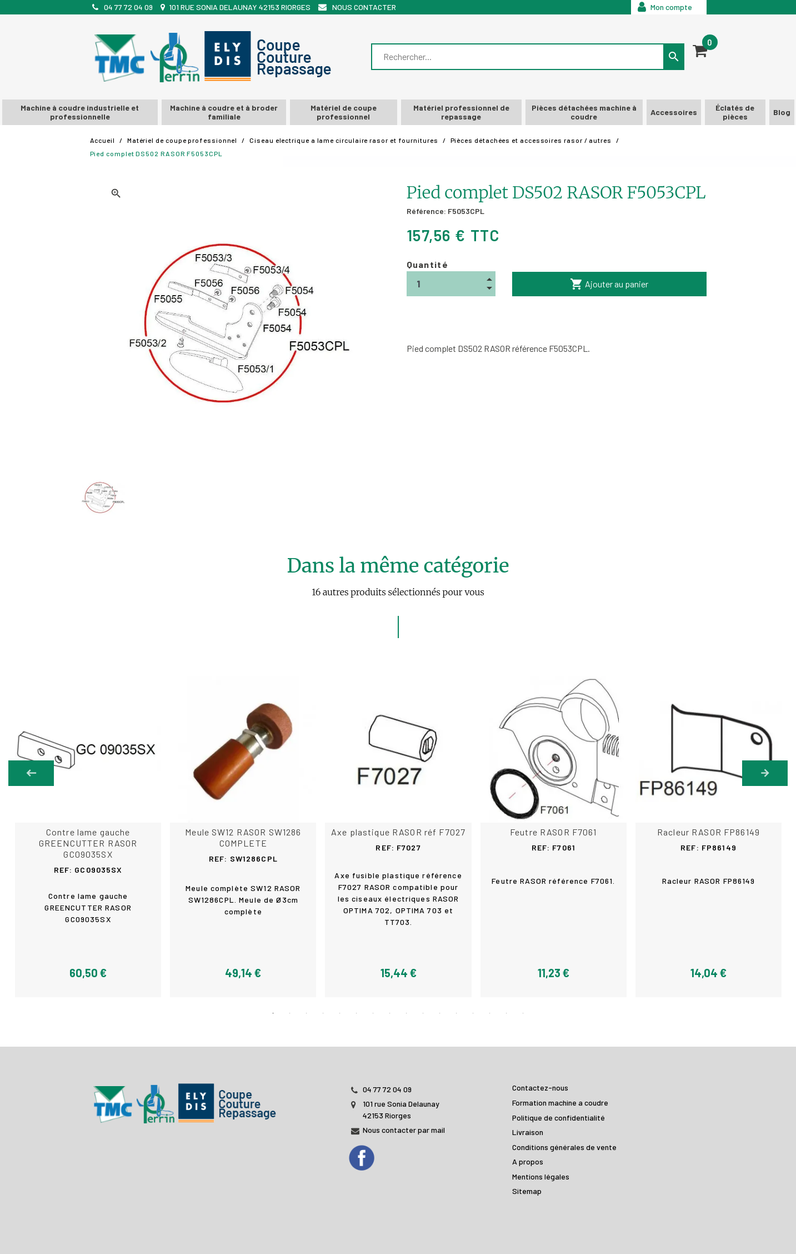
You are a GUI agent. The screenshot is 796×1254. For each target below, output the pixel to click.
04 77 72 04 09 (128, 7)
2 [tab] (290, 1012)
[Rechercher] (518, 56)
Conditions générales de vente (564, 1146)
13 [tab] (473, 1012)
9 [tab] (406, 1012)
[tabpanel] (398, 836)
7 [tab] (373, 1012)
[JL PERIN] (187, 1097)
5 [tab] (340, 1012)
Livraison (527, 1131)
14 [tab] (489, 1012)
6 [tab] (356, 1012)
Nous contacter (364, 7)
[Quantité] (451, 283)
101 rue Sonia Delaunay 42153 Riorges (240, 7)
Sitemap (527, 1190)
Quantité (428, 264)
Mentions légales (540, 1176)
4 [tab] (323, 1012)
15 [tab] (506, 1012)
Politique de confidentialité (558, 1116)
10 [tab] (423, 1012)
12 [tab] (456, 1012)
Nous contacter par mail (404, 1129)
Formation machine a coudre (560, 1102)
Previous (31, 773)
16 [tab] (523, 1012)
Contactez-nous (540, 1087)
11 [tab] (439, 1012)
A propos (527, 1161)
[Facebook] (372, 1154)
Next (765, 773)
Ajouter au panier (609, 284)
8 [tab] (390, 1012)
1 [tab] (273, 1012)
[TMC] (216, 57)
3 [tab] (306, 1012)
